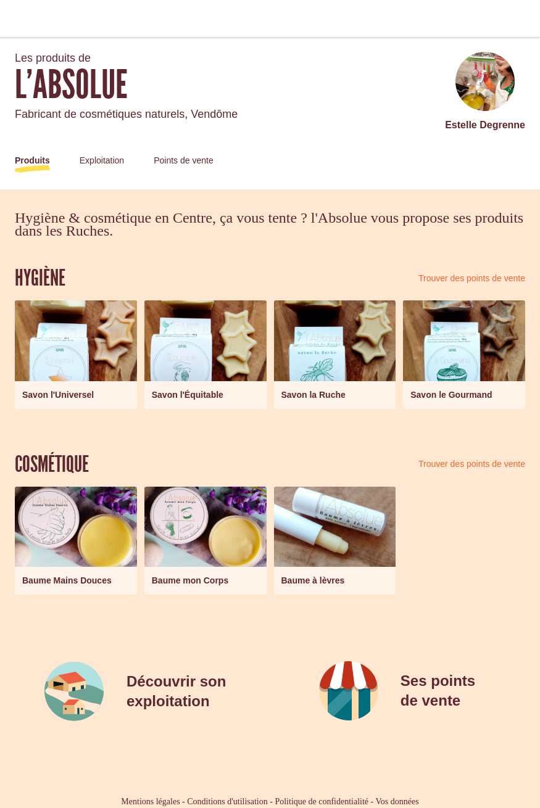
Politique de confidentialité (321, 801)
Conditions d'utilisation (227, 801)
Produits (32, 160)
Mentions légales (150, 801)
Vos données (397, 801)
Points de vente (184, 160)
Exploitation (102, 160)
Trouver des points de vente (471, 278)
